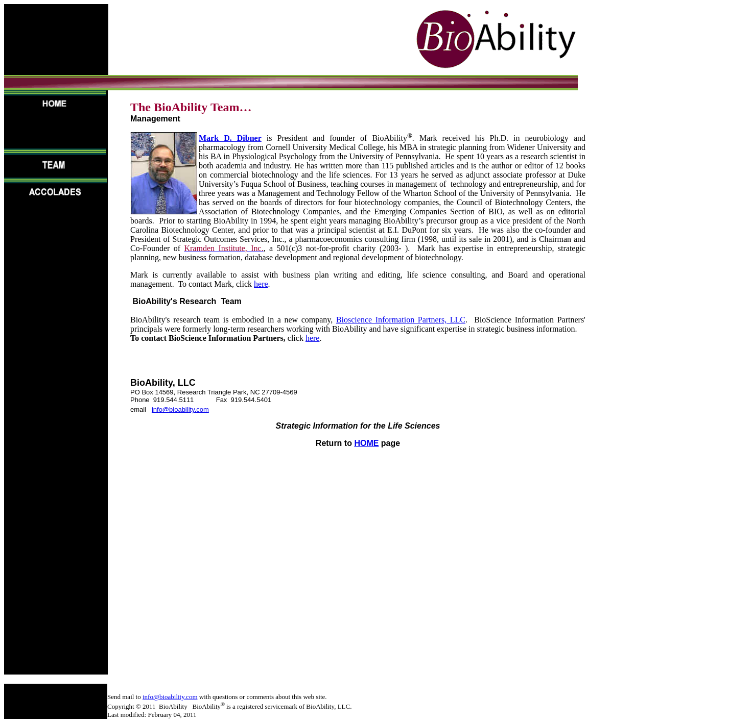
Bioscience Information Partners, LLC (400, 319)
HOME (366, 443)
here (261, 284)
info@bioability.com (180, 409)
